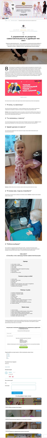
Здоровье (23, 339)
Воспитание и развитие (23, 341)
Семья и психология (23, 342)
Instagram (8, 356)
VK (7, 357)
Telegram (8, 353)
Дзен (8, 358)
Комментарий (7, 385)
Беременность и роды (23, 340)
